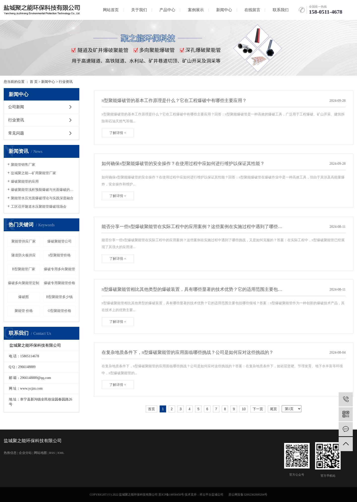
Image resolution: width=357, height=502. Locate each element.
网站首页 (111, 10)
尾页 (273, 409)
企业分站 (25, 453)
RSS (52, 453)
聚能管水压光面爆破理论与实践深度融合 (42, 198)
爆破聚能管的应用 (25, 181)
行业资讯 (66, 82)
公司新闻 (16, 107)
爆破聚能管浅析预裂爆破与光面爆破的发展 (43, 190)
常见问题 (16, 133)
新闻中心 (224, 10)
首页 (151, 409)
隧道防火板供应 (23, 255)
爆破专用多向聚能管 (59, 269)
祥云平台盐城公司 (211, 494)
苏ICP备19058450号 (171, 494)
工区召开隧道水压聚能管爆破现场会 (38, 206)
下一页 (258, 409)
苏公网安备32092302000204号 (248, 494)
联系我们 (281, 10)
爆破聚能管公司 (59, 241)
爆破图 (23, 297)
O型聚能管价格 (59, 311)
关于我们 (139, 10)
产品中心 (167, 10)
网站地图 (40, 453)
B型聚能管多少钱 (59, 297)
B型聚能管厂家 (23, 269)
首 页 (34, 82)
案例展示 (196, 10)
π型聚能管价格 (59, 255)
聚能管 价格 (24, 311)
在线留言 (252, 10)
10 (244, 409)
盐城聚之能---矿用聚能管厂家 (33, 173)
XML (60, 453)
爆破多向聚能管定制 (23, 283)
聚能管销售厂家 (23, 165)
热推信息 (10, 453)
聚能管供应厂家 (23, 241)
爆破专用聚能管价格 (59, 283)
